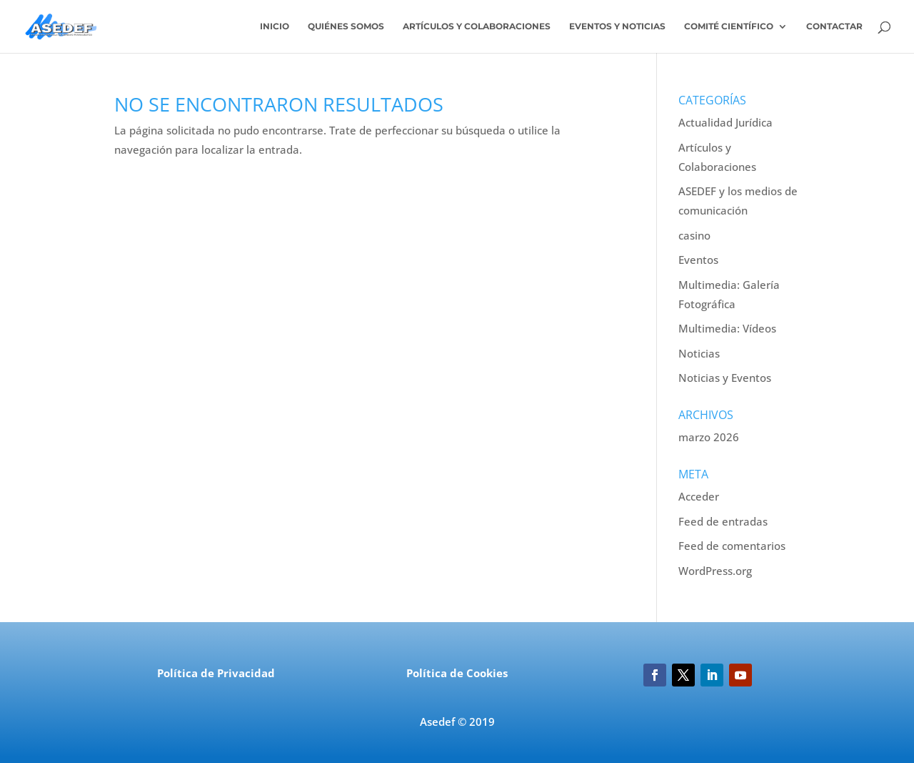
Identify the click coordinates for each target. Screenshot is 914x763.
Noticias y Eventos (724, 377)
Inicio (274, 26)
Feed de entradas (723, 521)
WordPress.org (715, 570)
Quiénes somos (346, 26)
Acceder (698, 496)
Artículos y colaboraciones (477, 26)
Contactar (834, 26)
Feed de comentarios (731, 545)
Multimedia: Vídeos (727, 328)
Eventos (698, 259)
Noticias (699, 353)
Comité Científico (728, 26)
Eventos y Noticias (617, 26)
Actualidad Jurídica (725, 122)
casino (694, 235)
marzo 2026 (708, 437)
